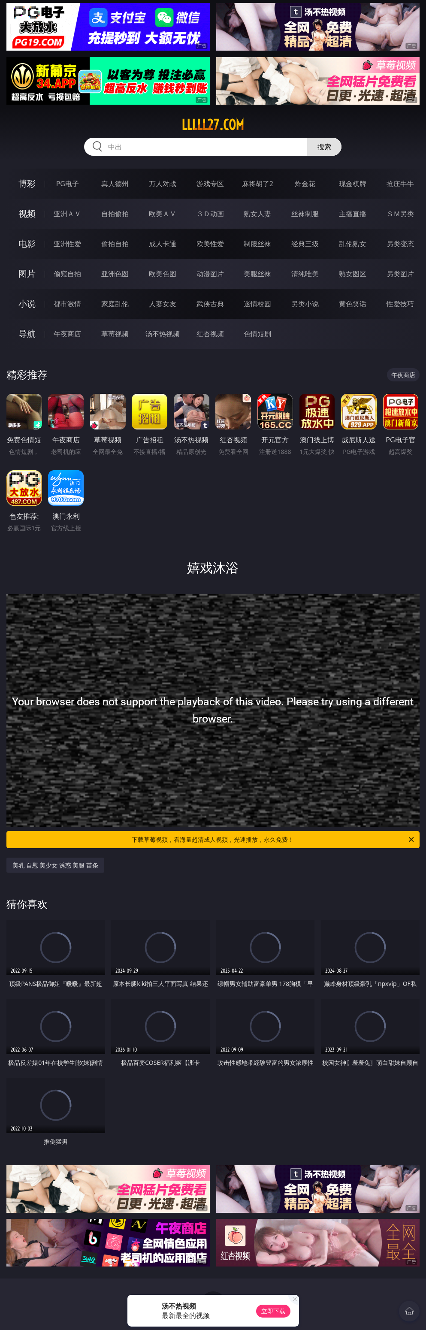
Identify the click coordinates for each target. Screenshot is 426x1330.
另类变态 (400, 243)
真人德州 (115, 183)
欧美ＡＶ (162, 213)
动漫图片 (210, 273)
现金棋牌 (352, 183)
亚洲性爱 (67, 243)
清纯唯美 (305, 273)
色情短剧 (257, 334)
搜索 (324, 146)
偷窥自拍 (67, 273)
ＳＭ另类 (400, 213)
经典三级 (305, 243)
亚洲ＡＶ (67, 213)
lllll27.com (212, 124)
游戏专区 (210, 183)
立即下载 (273, 1311)
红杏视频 (210, 334)
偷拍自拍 (115, 243)
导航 (27, 333)
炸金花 (305, 183)
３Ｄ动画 (210, 213)
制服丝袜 (257, 243)
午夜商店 (67, 334)
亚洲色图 (115, 273)
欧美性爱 (210, 243)
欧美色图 (162, 273)
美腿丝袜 (257, 273)
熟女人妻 (257, 213)
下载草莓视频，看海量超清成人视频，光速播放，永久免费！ (273, 839)
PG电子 (67, 183)
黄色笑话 (352, 303)
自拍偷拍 (115, 213)
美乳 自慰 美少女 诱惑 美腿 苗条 (55, 865)
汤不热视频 (162, 334)
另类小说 (305, 303)
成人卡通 (162, 243)
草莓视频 (115, 334)
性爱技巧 (400, 303)
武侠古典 (210, 303)
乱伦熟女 (352, 243)
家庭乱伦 (115, 303)
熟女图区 (352, 273)
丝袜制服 (305, 213)
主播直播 (352, 213)
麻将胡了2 (257, 183)
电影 (27, 243)
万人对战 (162, 183)
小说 (27, 303)
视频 (27, 213)
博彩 (27, 183)
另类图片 (400, 273)
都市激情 (67, 303)
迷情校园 (257, 303)
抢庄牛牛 (400, 183)
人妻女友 (162, 303)
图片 (27, 273)
